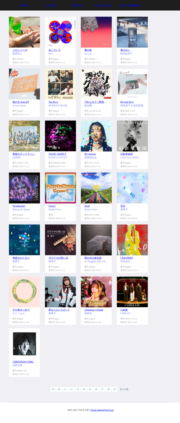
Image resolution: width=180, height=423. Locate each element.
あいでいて (55, 50)
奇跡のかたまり (21, 258)
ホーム (24, 5)
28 (108, 389)
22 (71, 389)
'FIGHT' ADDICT (57, 154)
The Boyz (53, 102)
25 (90, 389)
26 (96, 389)
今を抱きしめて (21, 310)
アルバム (76, 5)
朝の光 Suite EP (20, 102)
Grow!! (52, 206)
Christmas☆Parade (93, 310)
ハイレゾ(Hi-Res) (129, 5)
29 (114, 389)
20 (59, 389)
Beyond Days (127, 102)
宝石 (122, 206)
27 (102, 389)
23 (77, 389)
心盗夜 (124, 310)
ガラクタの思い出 (58, 258)
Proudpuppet (18, 206)
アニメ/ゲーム (103, 5)
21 (65, 389)
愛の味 (88, 50)
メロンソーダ (19, 50)
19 (53, 389)
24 (84, 389)
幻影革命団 (126, 154)
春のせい (125, 50)
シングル (50, 5)
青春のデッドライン (23, 154)
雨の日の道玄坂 (93, 258)
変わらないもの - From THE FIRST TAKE (71, 310)
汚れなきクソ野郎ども (96, 102)
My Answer (90, 154)
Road (87, 206)
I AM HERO (126, 258)
